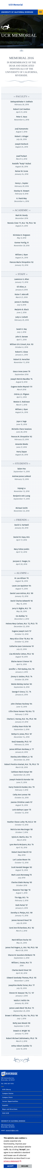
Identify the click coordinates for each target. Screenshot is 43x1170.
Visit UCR (5, 1113)
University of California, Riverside (17, 12)
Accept (10, 1166)
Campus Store (7, 1097)
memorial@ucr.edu (12, 1130)
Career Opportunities (10, 1101)
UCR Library (6, 1089)
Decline (24, 1166)
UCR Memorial (16, 4)
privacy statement (11, 1161)
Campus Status (7, 1093)
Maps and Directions (9, 1109)
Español (5, 1105)
